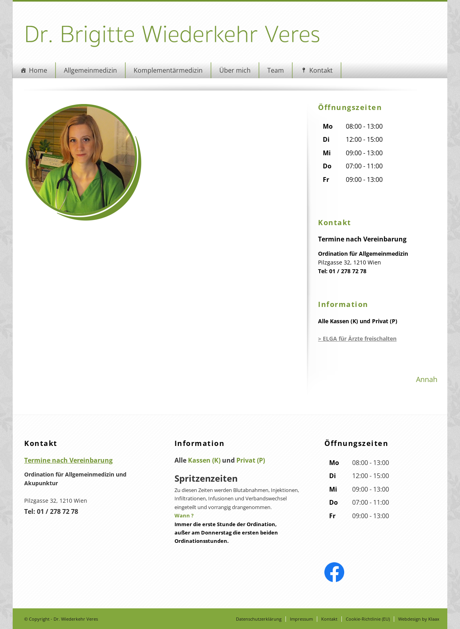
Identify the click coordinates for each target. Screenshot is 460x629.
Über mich (232, 70)
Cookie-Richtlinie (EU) (371, 619)
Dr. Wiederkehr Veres (73, 619)
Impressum (304, 619)
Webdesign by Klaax (421, 619)
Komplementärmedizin (165, 70)
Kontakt (318, 70)
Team (273, 70)
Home (36, 70)
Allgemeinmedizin (88, 70)
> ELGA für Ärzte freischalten (358, 338)
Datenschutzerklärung (261, 619)
